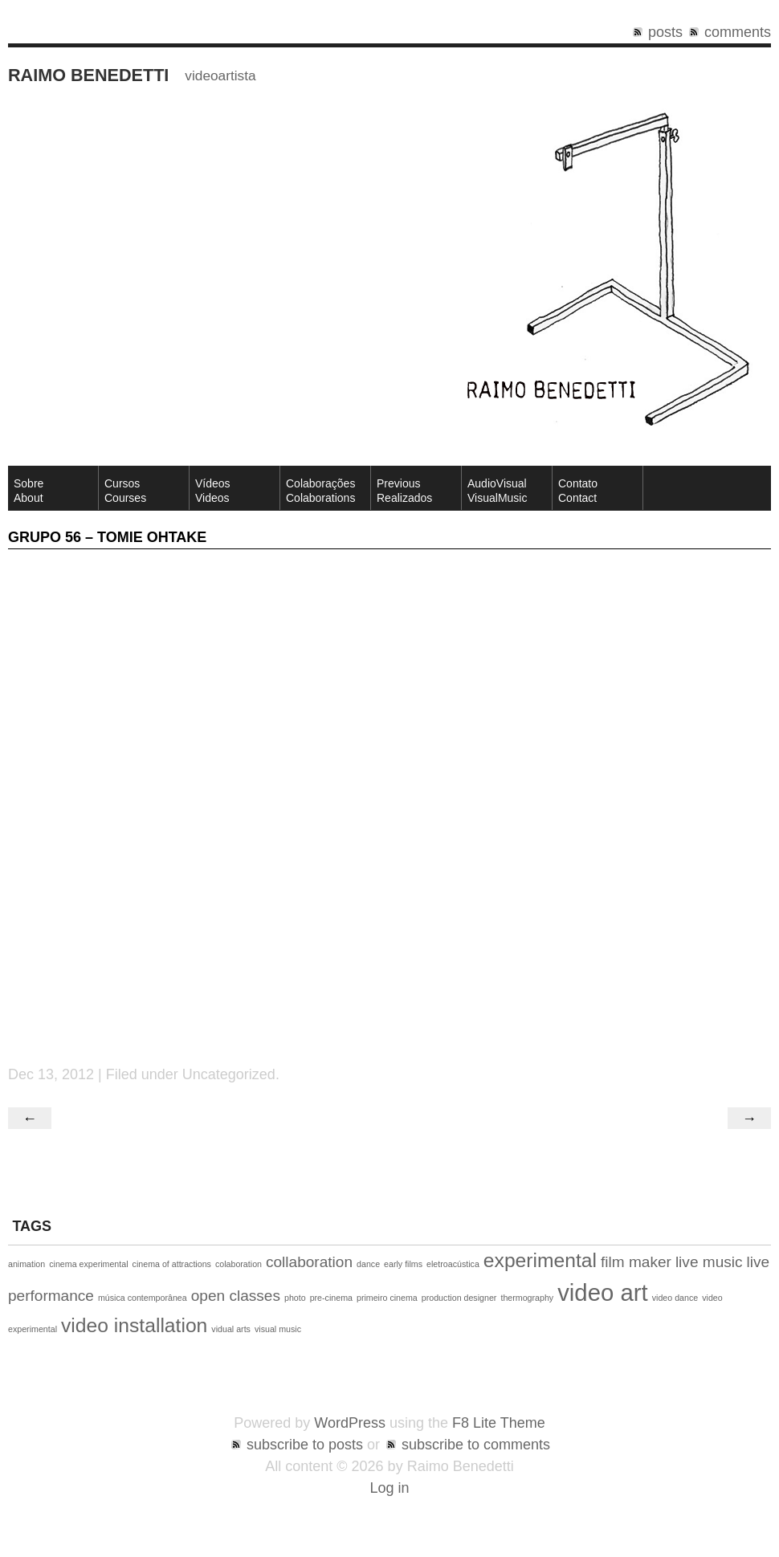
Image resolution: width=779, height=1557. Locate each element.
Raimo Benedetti (88, 75)
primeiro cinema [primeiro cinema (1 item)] (387, 1297)
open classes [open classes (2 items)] (235, 1295)
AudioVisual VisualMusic (497, 490)
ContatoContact (578, 490)
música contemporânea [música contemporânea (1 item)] (142, 1297)
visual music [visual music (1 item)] (278, 1329)
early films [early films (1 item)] (403, 1264)
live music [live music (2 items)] (709, 1261)
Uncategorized (228, 1074)
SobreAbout (28, 490)
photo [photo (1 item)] (295, 1297)
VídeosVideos (212, 490)
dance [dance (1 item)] (368, 1264)
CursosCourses (125, 490)
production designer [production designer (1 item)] (459, 1297)
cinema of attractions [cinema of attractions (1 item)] (172, 1264)
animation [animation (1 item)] (26, 1264)
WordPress (349, 1423)
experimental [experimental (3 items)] (540, 1260)
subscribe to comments (476, 1445)
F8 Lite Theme (498, 1423)
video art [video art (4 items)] (602, 1292)
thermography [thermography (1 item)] (526, 1297)
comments (737, 32)
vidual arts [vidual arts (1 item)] (231, 1329)
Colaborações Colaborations (320, 490)
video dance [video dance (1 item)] (675, 1297)
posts (665, 32)
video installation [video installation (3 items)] (134, 1325)
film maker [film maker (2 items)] (636, 1261)
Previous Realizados (404, 490)
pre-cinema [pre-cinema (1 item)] (331, 1297)
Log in (389, 1488)
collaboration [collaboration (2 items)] (309, 1261)
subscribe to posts (305, 1445)
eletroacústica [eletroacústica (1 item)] (452, 1264)
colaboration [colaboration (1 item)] (238, 1264)
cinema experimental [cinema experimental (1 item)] (88, 1264)
